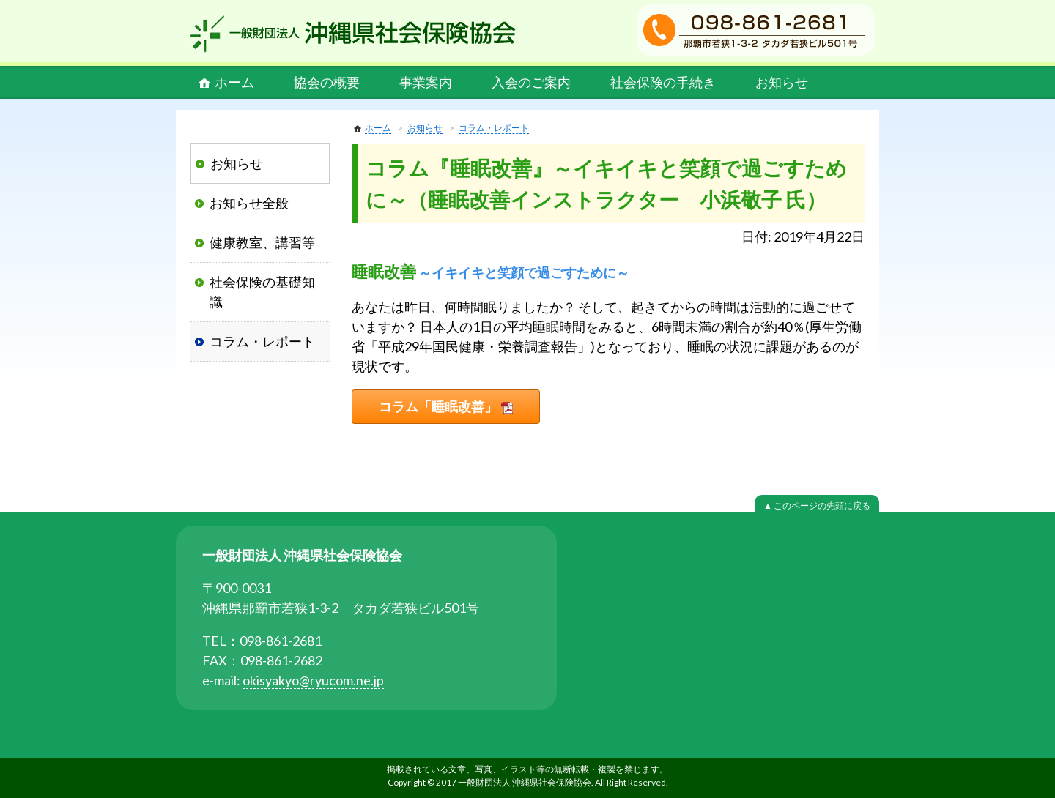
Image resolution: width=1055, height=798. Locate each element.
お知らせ (781, 82)
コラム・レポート (494, 127)
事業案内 (425, 82)
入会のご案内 (531, 82)
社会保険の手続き (663, 82)
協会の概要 (327, 82)
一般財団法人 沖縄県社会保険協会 (353, 33)
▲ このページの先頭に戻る (816, 505)
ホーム (234, 82)
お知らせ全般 (249, 203)
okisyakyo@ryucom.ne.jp (313, 680)
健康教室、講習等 (262, 242)
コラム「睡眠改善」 (438, 406)
